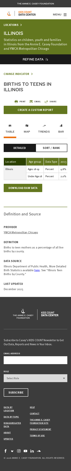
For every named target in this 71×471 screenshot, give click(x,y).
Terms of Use (37, 435)
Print (20, 101)
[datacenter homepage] (27, 13)
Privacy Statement (40, 429)
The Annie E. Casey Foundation (35, 3)
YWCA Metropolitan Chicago (21, 232)
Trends (44, 131)
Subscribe (15, 392)
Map (27, 131)
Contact (34, 413)
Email (35, 101)
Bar (61, 131)
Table (10, 131)
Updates (8, 438)
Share (50, 101)
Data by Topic (11, 416)
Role (6, 371)
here (37, 270)
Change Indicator (16, 74)
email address (12, 353)
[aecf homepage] (9, 13)
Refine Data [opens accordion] (33, 59)
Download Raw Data (22, 188)
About (7, 432)
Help (32, 407)
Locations (11, 25)
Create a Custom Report (35, 110)
